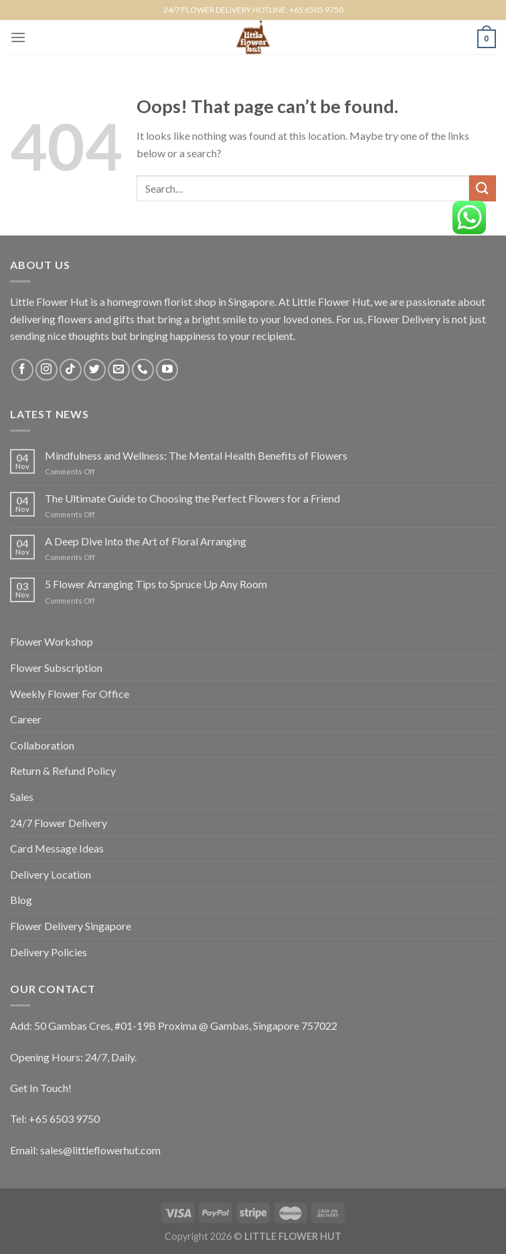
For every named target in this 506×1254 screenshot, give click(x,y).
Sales (21, 796)
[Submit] (482, 188)
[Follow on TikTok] (71, 370)
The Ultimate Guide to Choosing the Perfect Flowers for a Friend (192, 498)
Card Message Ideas (57, 848)
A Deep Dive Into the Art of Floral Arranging (145, 541)
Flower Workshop (51, 641)
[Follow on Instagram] (46, 370)
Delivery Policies (48, 952)
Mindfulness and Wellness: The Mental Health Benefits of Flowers (196, 455)
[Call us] (143, 370)
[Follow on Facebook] (22, 370)
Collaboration (42, 745)
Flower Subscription (56, 667)
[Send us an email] (119, 370)
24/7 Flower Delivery (58, 822)
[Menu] (18, 37)
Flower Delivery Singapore (70, 925)
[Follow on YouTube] (167, 370)
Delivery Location (50, 874)
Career (25, 719)
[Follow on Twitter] (95, 370)
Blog (21, 899)
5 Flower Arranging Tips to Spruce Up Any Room (156, 583)
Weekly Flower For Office (69, 693)
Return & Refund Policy (63, 770)
